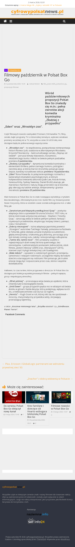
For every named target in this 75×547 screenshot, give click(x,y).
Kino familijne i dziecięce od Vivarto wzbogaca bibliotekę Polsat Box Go (37, 411)
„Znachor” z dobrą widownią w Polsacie (50, 378)
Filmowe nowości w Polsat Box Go (60, 407)
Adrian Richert (34, 84)
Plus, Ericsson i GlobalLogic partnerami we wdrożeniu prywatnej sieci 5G (33, 365)
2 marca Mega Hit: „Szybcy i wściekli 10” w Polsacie (40, 5)
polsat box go (61, 84)
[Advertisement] (37, 47)
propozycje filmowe (11, 87)
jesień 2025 (51, 84)
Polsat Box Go (15, 70)
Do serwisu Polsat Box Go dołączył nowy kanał (13, 408)
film (44, 84)
